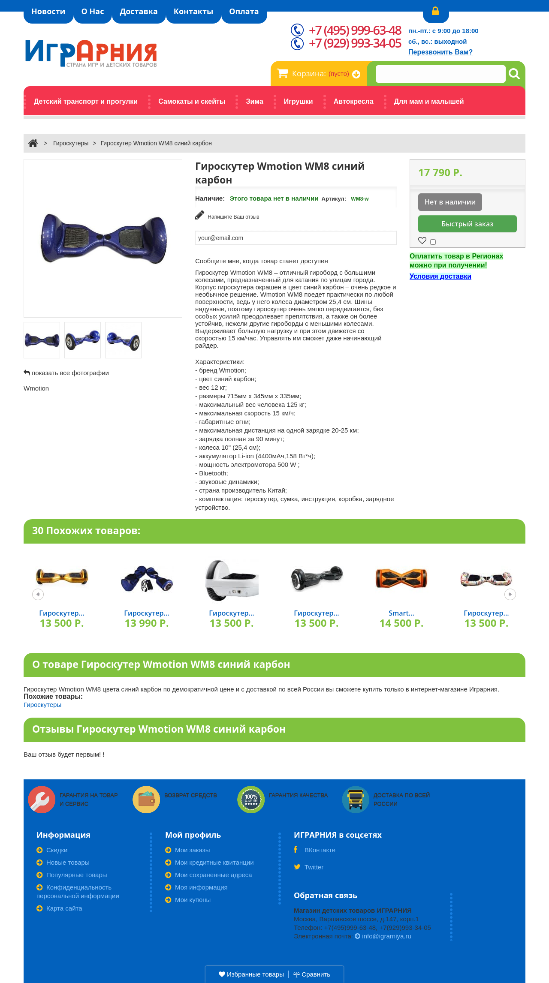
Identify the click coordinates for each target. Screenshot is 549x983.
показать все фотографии (70, 372)
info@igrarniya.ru (383, 936)
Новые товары (63, 862)
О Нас (92, 11)
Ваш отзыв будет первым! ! (64, 754)
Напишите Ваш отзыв (227, 215)
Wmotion (36, 388)
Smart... (401, 613)
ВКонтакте (314, 852)
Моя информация (196, 887)
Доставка (138, 11)
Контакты (193, 11)
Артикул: (334, 198)
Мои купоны (188, 899)
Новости (48, 11)
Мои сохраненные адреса (208, 874)
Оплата (244, 11)
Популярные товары (71, 874)
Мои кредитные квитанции (209, 862)
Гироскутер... (61, 613)
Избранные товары (251, 974)
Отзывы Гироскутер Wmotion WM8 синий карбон (159, 729)
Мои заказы (187, 850)
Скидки (51, 850)
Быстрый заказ (467, 223)
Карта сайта (59, 908)
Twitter (308, 869)
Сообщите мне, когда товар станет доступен (261, 261)
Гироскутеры (70, 143)
